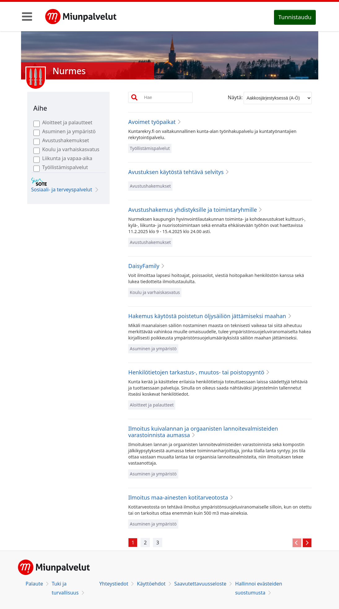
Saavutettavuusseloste (200, 583)
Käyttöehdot (151, 583)
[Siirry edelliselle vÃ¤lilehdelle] (297, 542)
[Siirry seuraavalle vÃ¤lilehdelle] (307, 542)
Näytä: (235, 97)
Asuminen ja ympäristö (69, 131)
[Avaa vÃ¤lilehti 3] (157, 542)
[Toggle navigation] (27, 16)
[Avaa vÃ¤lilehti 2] (145, 542)
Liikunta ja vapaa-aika (67, 158)
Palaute (34, 583)
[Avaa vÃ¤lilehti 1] (132, 542)
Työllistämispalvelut (65, 167)
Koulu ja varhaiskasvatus (70, 149)
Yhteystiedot (113, 583)
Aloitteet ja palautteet (67, 122)
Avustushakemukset (65, 140)
